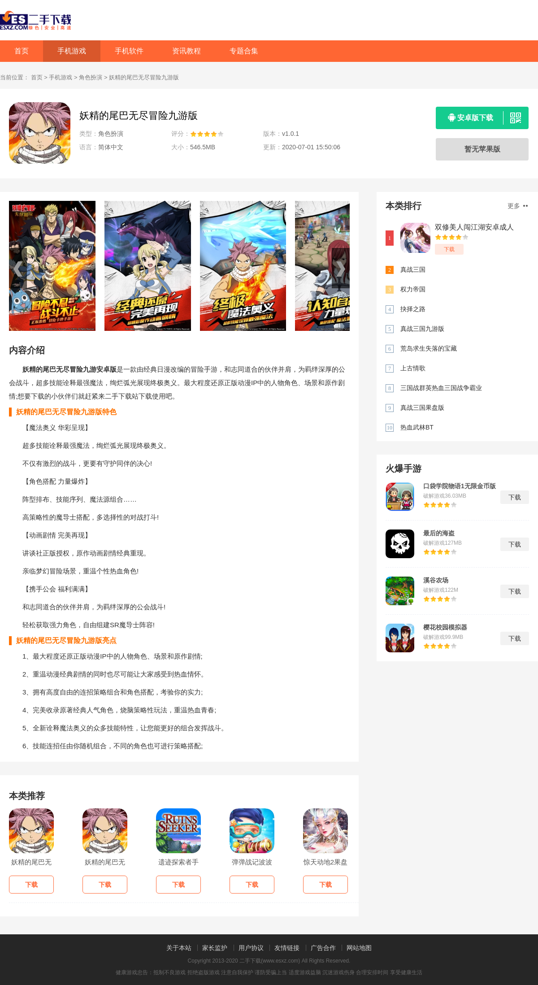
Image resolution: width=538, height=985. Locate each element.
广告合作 (323, 948)
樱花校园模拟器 (445, 627)
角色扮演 (90, 77)
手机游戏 (71, 51)
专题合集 (244, 51)
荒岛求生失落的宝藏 (428, 348)
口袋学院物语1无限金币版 (459, 486)
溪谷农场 (435, 580)
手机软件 (129, 51)
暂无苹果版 (482, 149)
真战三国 (412, 269)
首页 (21, 51)
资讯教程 (186, 51)
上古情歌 (412, 368)
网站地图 (359, 948)
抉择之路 (412, 308)
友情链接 (286, 948)
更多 (518, 205)
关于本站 (178, 948)
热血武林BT (417, 427)
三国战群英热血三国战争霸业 (441, 387)
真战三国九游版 (422, 328)
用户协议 (251, 948)
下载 (449, 249)
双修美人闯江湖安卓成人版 (474, 227)
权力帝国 (412, 289)
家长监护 (214, 948)
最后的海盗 (439, 533)
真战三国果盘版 (422, 407)
